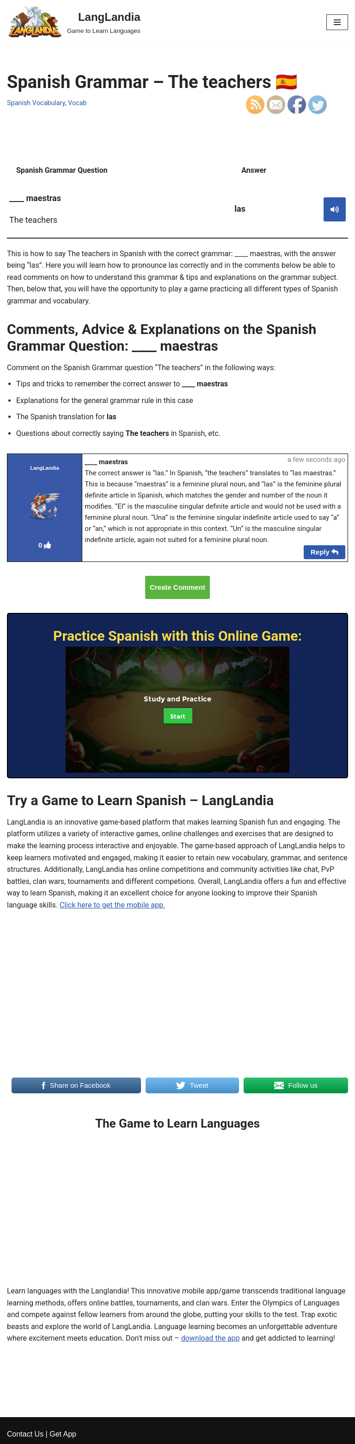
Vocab (77, 103)
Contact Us (25, 1434)
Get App (62, 1434)
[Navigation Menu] (337, 22)
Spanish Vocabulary (36, 103)
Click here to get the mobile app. (112, 905)
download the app (210, 1338)
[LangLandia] (74, 22)
